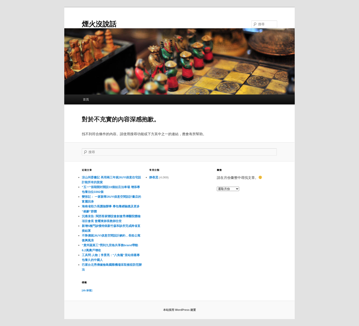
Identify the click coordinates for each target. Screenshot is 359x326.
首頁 (86, 99)
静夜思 (153, 177)
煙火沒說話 (99, 24)
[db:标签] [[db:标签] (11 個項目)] (87, 290)
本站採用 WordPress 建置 (179, 310)
